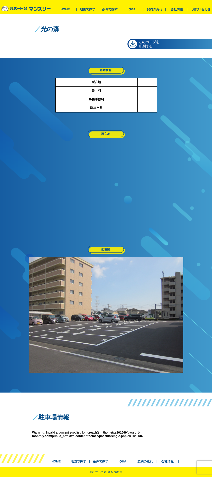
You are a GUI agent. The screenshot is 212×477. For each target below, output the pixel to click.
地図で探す (87, 9)
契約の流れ (154, 9)
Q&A (132, 9)
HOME (65, 9)
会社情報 (177, 9)
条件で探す (110, 9)
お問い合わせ (201, 9)
